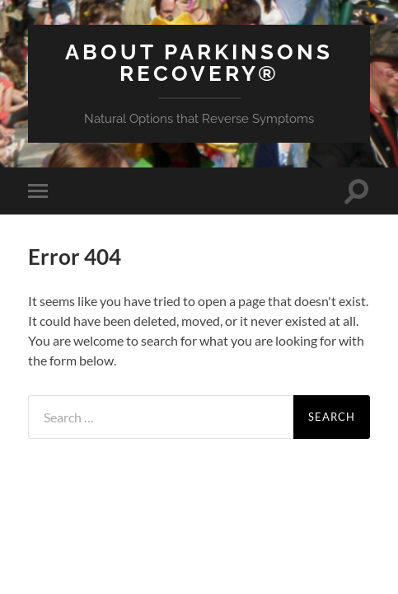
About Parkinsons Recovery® (199, 62)
